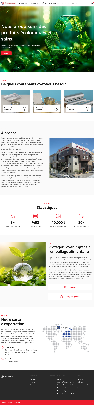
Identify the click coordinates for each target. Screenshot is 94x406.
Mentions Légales (62, 392)
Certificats (80, 383)
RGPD (59, 380)
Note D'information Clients (65, 383)
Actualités (33, 383)
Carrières (33, 386)
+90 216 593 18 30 (11, 362)
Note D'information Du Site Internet (68, 386)
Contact (74, 4)
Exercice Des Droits (63, 389)
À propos (33, 380)
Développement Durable (50, 4)
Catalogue (65, 4)
